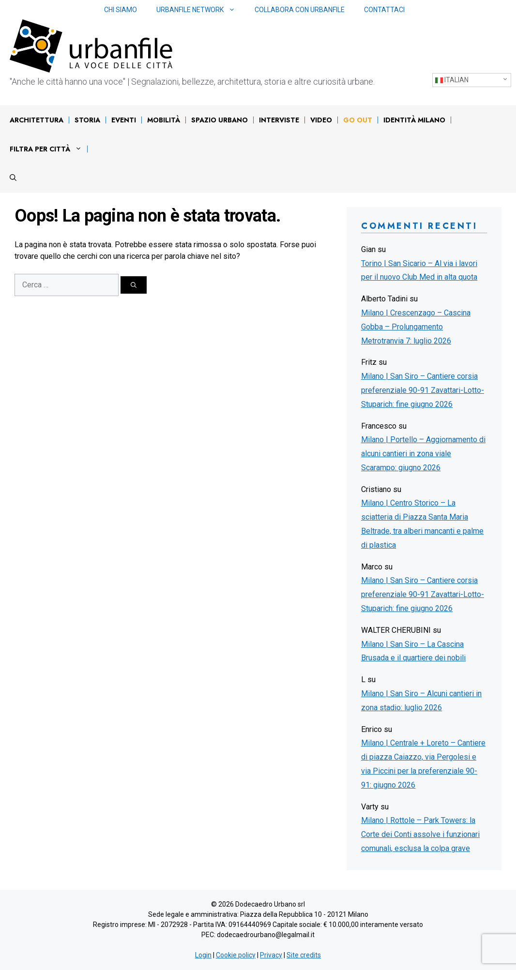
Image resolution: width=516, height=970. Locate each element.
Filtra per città (48, 149)
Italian (452, 80)
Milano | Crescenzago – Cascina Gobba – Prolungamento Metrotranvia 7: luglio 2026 (415, 326)
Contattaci (384, 10)
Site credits (304, 955)
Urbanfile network (200, 10)
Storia (87, 120)
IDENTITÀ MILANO (414, 120)
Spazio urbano (219, 120)
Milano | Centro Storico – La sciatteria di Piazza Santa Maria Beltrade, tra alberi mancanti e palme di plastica (422, 523)
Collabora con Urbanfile (300, 10)
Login (203, 955)
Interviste (279, 120)
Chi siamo (120, 10)
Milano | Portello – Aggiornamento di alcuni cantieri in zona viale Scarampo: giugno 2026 (423, 453)
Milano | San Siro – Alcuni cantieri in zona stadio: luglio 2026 (421, 700)
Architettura (36, 120)
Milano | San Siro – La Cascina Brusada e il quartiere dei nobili (413, 651)
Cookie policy (236, 955)
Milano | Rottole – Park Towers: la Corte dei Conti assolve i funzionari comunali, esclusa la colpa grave (420, 834)
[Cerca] (134, 285)
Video (321, 120)
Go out (357, 120)
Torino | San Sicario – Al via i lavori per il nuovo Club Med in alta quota (419, 270)
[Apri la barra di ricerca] (13, 178)
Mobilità (163, 120)
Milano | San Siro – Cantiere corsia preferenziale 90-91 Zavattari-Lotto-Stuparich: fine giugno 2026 (422, 390)
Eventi (123, 120)
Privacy (271, 955)
